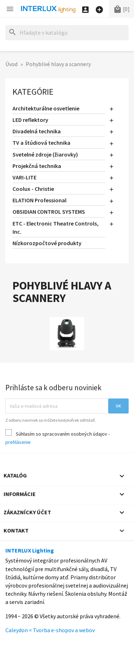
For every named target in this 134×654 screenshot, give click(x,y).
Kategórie (33, 91)
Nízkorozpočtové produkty (47, 243)
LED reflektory (30, 119)
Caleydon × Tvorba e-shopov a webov (50, 630)
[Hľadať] (67, 32)
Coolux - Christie (33, 188)
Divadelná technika (37, 131)
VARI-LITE (24, 177)
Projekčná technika (37, 165)
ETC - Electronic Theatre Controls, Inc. (56, 227)
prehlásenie (18, 442)
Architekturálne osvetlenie (46, 108)
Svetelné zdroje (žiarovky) (45, 154)
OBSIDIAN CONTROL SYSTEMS (49, 211)
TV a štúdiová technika (41, 142)
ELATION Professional (39, 200)
